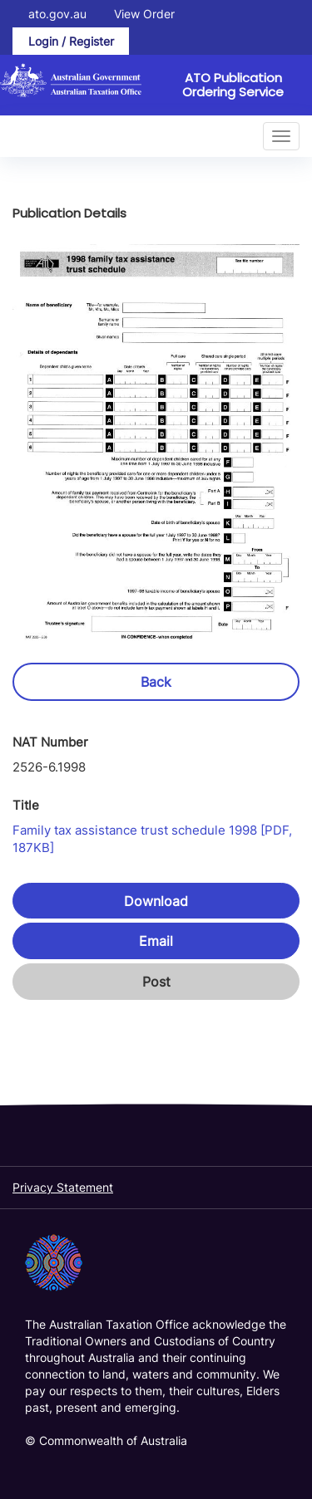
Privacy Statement (62, 1187)
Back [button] (156, 682)
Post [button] (156, 981)
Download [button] (156, 901)
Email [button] (156, 941)
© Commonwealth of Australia (106, 1440)
